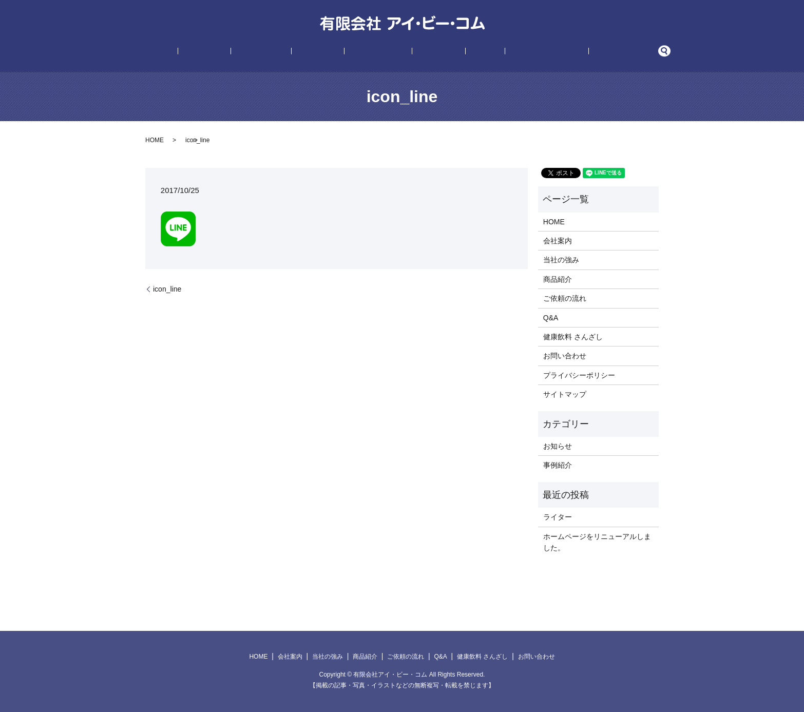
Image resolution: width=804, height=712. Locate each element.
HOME (212, 52)
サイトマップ (564, 394)
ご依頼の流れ (378, 52)
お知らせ (557, 446)
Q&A (456, 52)
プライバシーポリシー (579, 375)
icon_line (167, 289)
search (599, 52)
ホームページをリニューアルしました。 (597, 542)
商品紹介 (332, 52)
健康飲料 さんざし (504, 52)
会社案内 (247, 52)
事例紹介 (424, 52)
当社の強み (290, 52)
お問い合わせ (565, 52)
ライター (557, 517)
